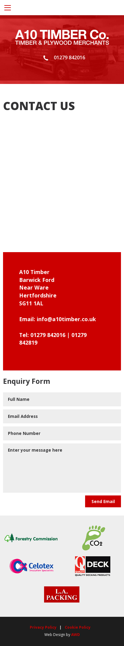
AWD (75, 634)
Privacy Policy (43, 627)
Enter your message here (62, 468)
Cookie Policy (78, 627)
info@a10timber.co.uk (66, 319)
